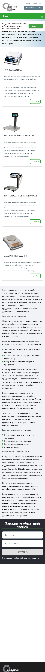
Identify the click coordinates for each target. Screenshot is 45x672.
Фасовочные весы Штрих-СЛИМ (19, 136)
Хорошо (35, 26)
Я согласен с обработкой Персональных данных (21, 558)
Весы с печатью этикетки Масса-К (20, 196)
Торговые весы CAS (13, 70)
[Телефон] (22, 543)
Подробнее (35, 101)
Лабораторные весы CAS (15, 256)
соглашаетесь (14, 26)
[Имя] (22, 535)
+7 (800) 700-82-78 (33, 4)
